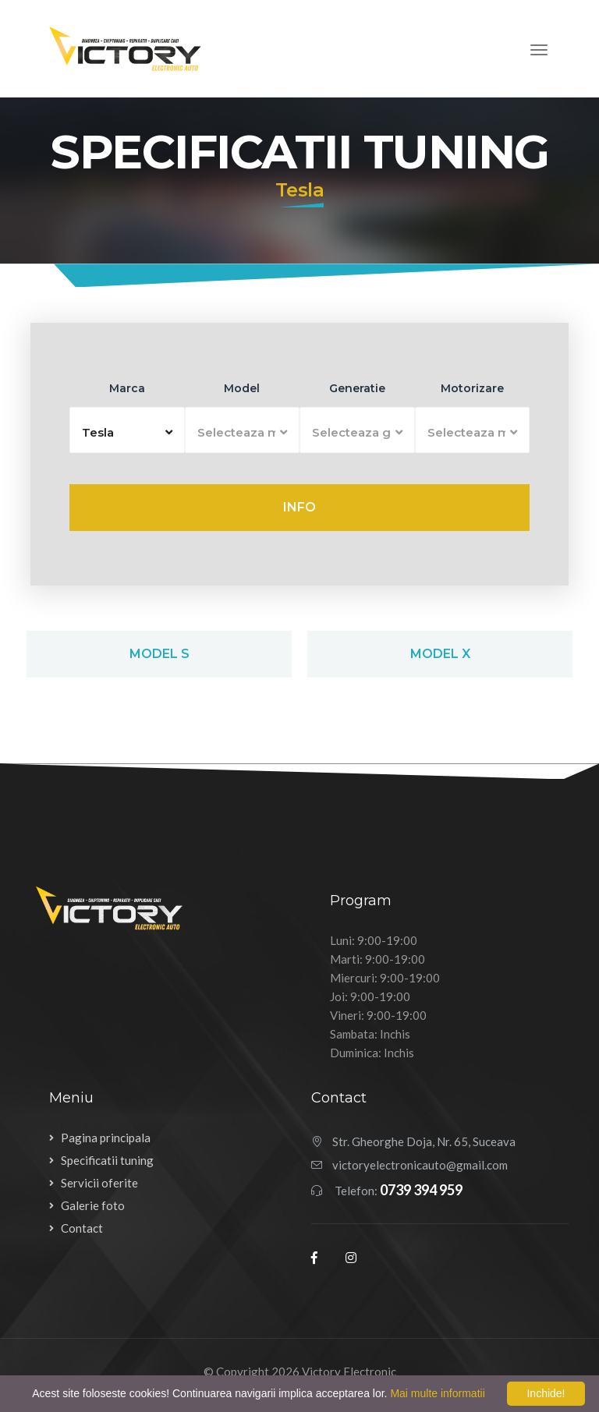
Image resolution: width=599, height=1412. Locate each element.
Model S (159, 653)
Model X (440, 653)
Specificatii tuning (107, 1160)
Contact (82, 1228)
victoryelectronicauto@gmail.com (420, 1165)
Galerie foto (93, 1205)
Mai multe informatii (437, 1393)
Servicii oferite (99, 1183)
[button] (127, 430)
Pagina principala (106, 1138)
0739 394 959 (421, 1189)
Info (299, 507)
